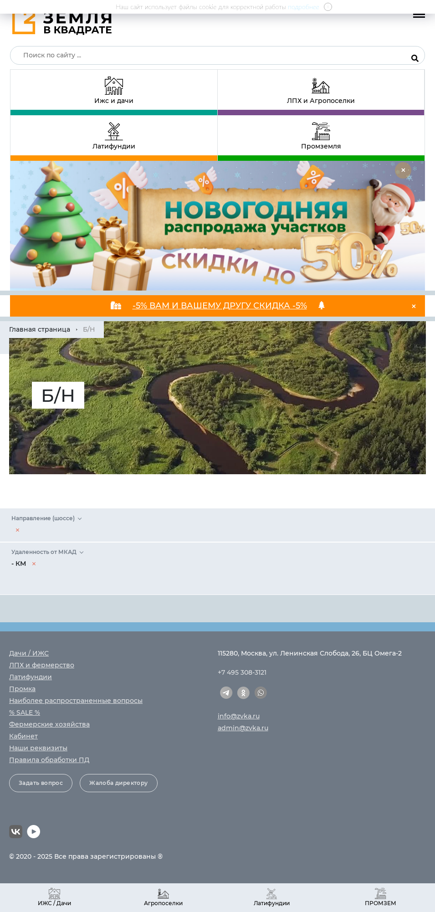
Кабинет (23, 736)
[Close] (403, 170)
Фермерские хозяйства (49, 724)
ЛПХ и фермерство (41, 665)
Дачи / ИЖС (29, 653)
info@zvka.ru (239, 716)
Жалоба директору (118, 782)
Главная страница (39, 329)
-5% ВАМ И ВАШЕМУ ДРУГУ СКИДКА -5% (220, 306)
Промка (22, 689)
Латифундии (30, 677)
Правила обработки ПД (49, 760)
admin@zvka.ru (243, 728)
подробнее (303, 6)
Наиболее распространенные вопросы (76, 701)
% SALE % (24, 712)
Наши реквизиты (38, 748)
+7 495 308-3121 (242, 672)
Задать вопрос (41, 782)
